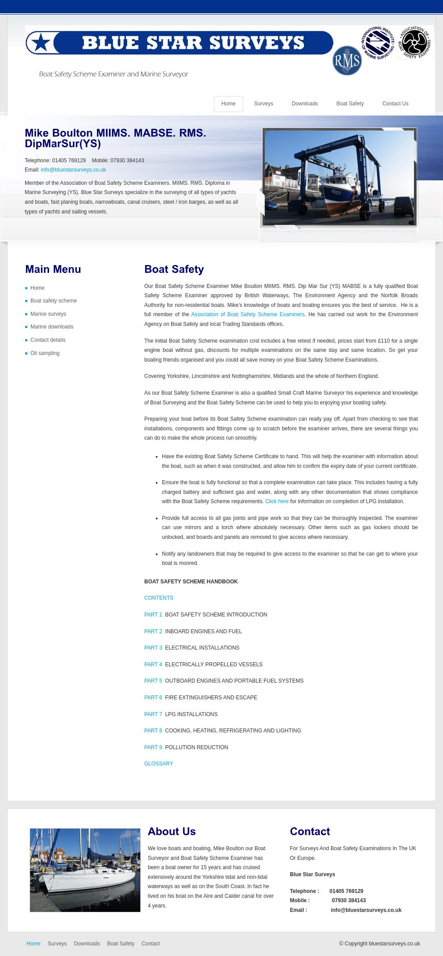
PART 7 (153, 714)
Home (229, 104)
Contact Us (396, 104)
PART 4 (153, 664)
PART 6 (153, 698)
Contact (151, 944)
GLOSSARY (158, 764)
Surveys (263, 104)
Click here (277, 501)
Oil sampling (45, 353)
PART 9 (153, 747)
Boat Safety (350, 104)
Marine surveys (48, 314)
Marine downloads (51, 327)
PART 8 (153, 731)
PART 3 (153, 648)
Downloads (305, 104)
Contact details (47, 340)
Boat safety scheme (53, 301)
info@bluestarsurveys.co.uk (73, 170)
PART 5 (153, 681)
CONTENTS (158, 598)
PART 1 (153, 615)
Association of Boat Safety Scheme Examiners (247, 314)
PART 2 (153, 631)
